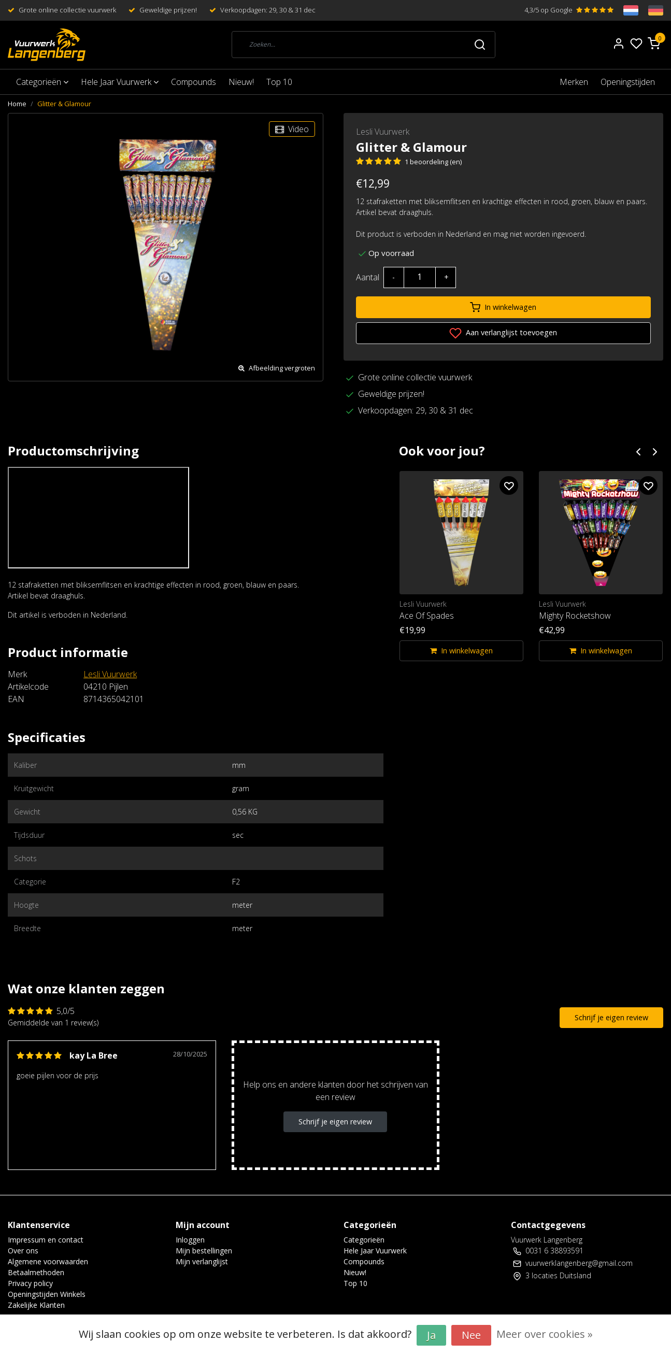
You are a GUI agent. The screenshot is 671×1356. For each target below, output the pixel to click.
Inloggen (190, 1240)
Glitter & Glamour (64, 103)
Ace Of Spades (426, 615)
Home (17, 103)
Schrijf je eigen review (611, 1017)
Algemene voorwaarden (48, 1261)
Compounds (193, 82)
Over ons (23, 1250)
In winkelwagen (503, 307)
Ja (431, 1335)
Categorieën (42, 82)
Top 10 (279, 82)
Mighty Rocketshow (575, 615)
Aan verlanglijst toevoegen (503, 333)
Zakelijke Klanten (36, 1305)
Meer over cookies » (544, 1334)
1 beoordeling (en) (433, 161)
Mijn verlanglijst (202, 1261)
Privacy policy (30, 1283)
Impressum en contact (45, 1240)
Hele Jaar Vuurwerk (120, 82)
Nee (471, 1335)
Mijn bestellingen (204, 1250)
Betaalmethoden (36, 1272)
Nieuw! (241, 82)
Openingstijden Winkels (46, 1294)
